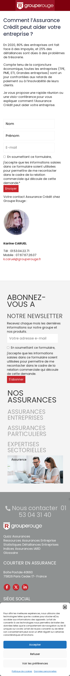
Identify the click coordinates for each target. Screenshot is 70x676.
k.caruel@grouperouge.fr (22, 259)
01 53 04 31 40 (42, 511)
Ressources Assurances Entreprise (29, 540)
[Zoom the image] (35, 457)
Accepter (35, 644)
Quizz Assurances (16, 536)
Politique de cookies (22, 671)
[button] (65, 607)
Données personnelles (45, 671)
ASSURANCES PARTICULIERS (26, 433)
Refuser (35, 654)
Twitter (16, 587)
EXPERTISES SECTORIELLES (26, 449)
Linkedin (25, 587)
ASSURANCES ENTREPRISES (26, 417)
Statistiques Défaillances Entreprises (31, 544)
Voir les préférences (35, 663)
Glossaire (10, 553)
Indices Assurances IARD (21, 549)
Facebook (7, 587)
